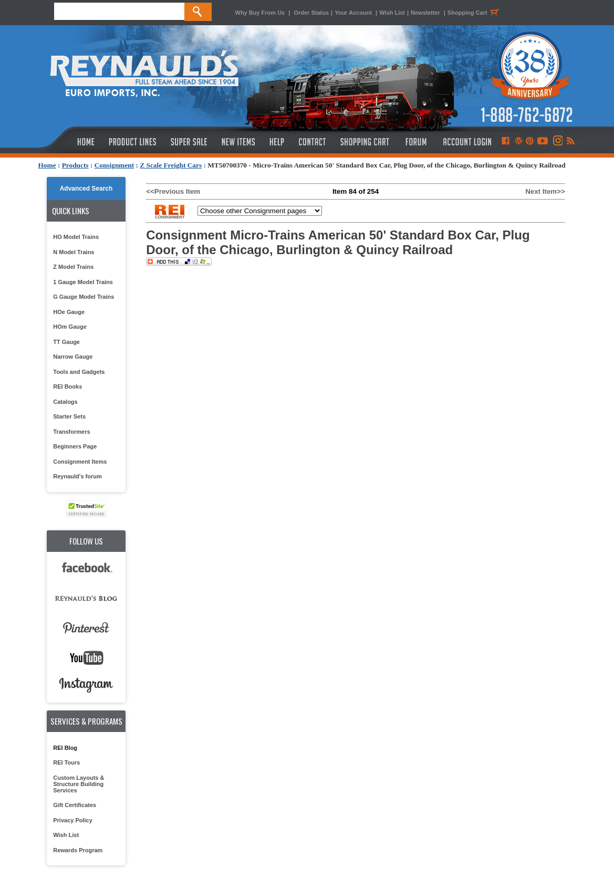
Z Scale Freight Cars (171, 165)
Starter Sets (69, 416)
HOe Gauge (69, 312)
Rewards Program (77, 850)
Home (47, 165)
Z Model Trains (73, 267)
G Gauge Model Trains (83, 297)
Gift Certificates (74, 805)
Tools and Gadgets (79, 372)
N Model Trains (73, 252)
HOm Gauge (70, 326)
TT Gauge (66, 342)
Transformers (71, 431)
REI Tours (66, 762)
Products (75, 165)
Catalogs (65, 402)
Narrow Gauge (72, 356)
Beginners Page (75, 446)
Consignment (114, 165)
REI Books (67, 386)
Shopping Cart (475, 12)
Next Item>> (545, 191)
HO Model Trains (76, 237)
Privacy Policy (72, 820)
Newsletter (425, 12)
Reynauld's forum (77, 476)
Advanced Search (86, 188)
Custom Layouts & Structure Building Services (78, 784)
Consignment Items (80, 461)
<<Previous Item (173, 191)
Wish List (392, 12)
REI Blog (65, 748)
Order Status (311, 12)
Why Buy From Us (260, 12)
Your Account (354, 12)
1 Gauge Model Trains (83, 282)
